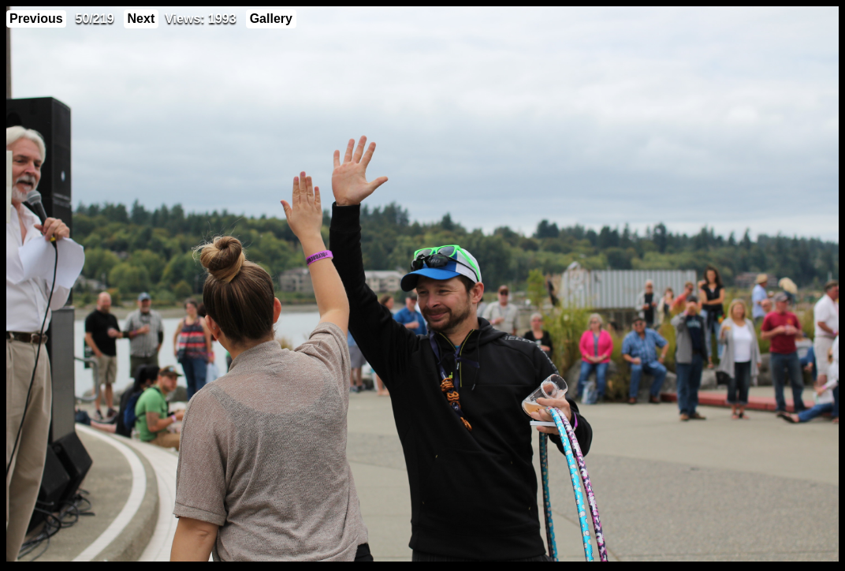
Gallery (271, 18)
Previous (36, 18)
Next (141, 18)
